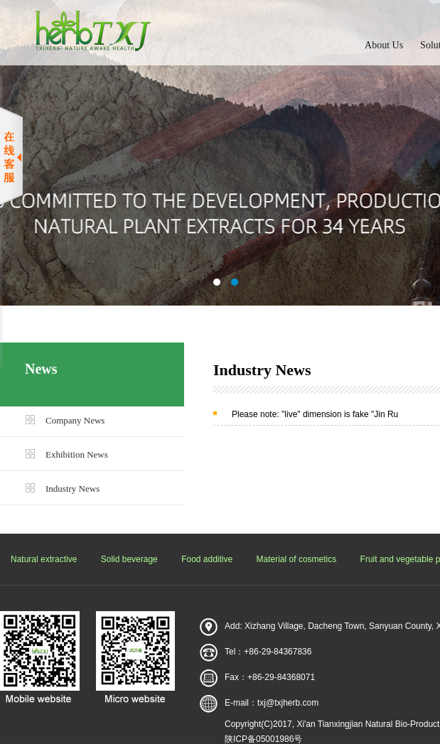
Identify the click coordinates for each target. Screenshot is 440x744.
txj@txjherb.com (287, 703)
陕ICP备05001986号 (263, 739)
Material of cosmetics (297, 559)
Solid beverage (129, 559)
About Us (384, 45)
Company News (74, 420)
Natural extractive (44, 559)
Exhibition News (76, 454)
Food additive (206, 559)
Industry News (72, 488)
